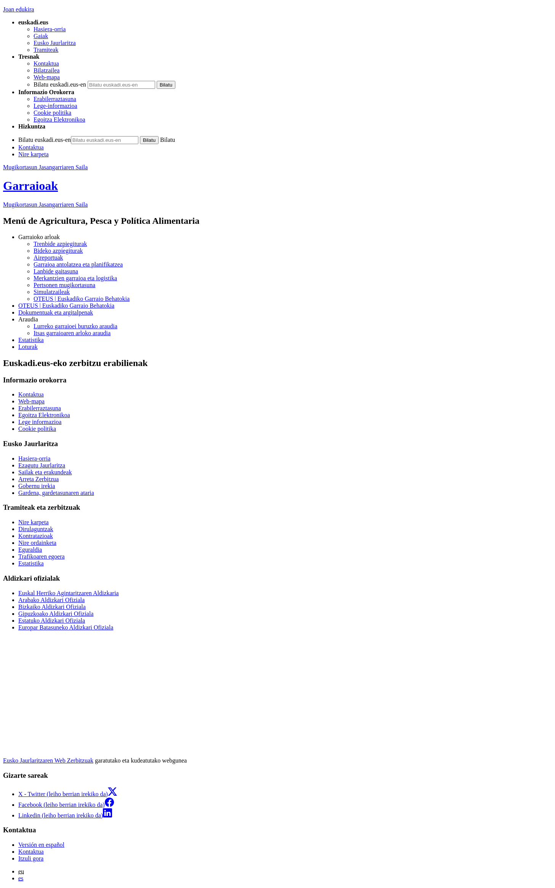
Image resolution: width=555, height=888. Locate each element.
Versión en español (41, 844)
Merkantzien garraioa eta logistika (75, 278)
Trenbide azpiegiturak (60, 244)
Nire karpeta (33, 154)
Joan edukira (18, 9)
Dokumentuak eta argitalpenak (55, 312)
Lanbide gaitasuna (56, 271)
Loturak (28, 347)
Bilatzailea (46, 70)
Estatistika (31, 340)
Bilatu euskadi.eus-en (60, 84)
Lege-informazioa (55, 106)
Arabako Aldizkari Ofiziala (51, 600)
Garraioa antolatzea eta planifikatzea (78, 264)
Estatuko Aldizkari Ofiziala (51, 620)
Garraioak (30, 186)
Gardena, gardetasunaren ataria (56, 493)
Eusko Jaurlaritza (55, 43)
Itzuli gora (30, 858)
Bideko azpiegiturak (58, 250)
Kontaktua (46, 63)
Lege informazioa (39, 422)
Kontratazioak (35, 536)
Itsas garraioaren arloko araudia (72, 333)
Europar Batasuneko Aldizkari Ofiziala (65, 627)
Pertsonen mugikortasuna (64, 285)
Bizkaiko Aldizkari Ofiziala (52, 607)
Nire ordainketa (37, 543)
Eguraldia (30, 549)
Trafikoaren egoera (41, 556)
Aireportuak (48, 257)
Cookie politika (52, 112)
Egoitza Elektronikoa (59, 119)
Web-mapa (47, 77)
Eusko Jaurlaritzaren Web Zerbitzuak (48, 760)
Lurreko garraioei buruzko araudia (75, 326)
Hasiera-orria (50, 29)
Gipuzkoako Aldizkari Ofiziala (55, 613)
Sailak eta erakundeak (45, 472)
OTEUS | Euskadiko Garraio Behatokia (82, 298)
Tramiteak (46, 50)
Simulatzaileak (52, 292)
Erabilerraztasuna (55, 99)
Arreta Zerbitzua (38, 479)
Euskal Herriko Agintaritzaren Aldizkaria (68, 593)
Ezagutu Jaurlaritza (41, 465)
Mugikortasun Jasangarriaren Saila (45, 167)
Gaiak (41, 36)
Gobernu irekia (36, 486)
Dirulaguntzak (35, 529)
